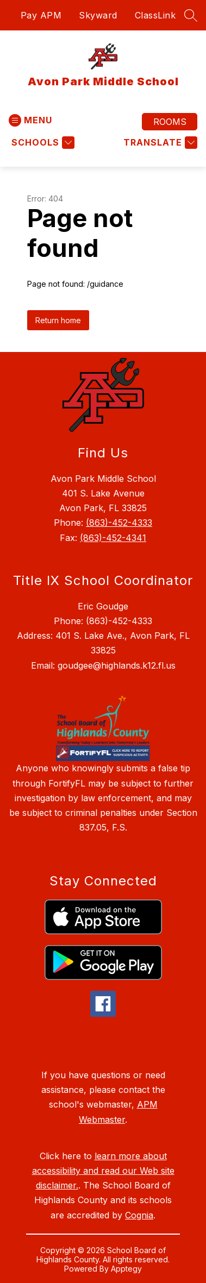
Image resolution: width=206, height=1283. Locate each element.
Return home (58, 320)
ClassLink (155, 15)
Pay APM (41, 15)
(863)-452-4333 (119, 522)
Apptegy (126, 1268)
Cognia (139, 1215)
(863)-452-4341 (113, 537)
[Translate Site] (159, 142)
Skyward (98, 15)
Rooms (169, 121)
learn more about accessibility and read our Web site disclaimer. (103, 1170)
